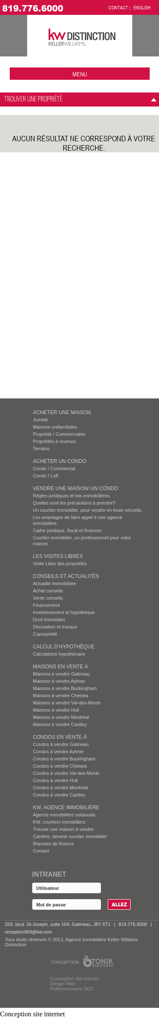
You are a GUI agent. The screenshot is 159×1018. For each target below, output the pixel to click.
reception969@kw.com (28, 931)
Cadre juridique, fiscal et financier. (68, 530)
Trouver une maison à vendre (63, 829)
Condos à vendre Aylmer (58, 751)
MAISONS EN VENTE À (60, 667)
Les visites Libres (58, 556)
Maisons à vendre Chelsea (60, 695)
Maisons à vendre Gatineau (61, 673)
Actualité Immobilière (54, 583)
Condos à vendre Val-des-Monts (66, 773)
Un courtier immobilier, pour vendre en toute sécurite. (88, 510)
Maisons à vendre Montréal (61, 717)
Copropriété (45, 634)
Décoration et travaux (55, 626)
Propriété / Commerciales (59, 434)
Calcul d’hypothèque (64, 647)
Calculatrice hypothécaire (59, 653)
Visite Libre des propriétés (60, 563)
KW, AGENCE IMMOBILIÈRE (66, 807)
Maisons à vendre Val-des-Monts (67, 702)
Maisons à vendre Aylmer (59, 681)
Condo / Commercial (54, 468)
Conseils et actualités (66, 576)
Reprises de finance (53, 843)
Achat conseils (48, 590)
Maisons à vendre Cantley (60, 724)
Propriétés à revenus (54, 441)
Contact (41, 850)
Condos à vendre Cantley (59, 794)
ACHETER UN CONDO (59, 461)
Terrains (41, 448)
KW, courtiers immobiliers (59, 821)
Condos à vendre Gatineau (61, 744)
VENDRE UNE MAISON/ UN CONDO (75, 488)
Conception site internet (74, 978)
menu (80, 74)
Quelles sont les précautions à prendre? (74, 502)
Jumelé (40, 419)
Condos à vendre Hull (55, 780)
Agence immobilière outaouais (64, 814)
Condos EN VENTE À (60, 737)
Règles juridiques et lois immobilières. (72, 495)
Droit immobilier (49, 619)
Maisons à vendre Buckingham (65, 688)
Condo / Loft (46, 475)
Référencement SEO (71, 988)
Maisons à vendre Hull (56, 709)
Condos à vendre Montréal (60, 787)
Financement (46, 605)
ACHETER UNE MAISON (62, 412)
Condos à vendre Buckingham (64, 758)
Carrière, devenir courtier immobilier (70, 836)
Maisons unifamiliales (55, 426)
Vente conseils (48, 597)
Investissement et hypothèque (64, 612)
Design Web (62, 983)
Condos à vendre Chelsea (60, 765)
